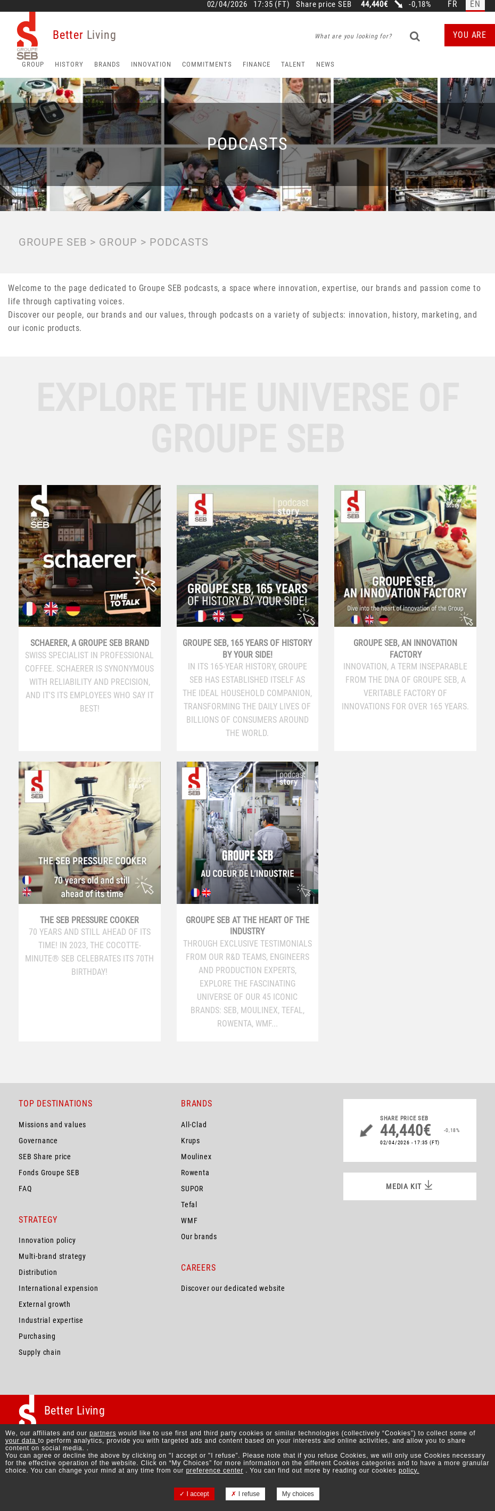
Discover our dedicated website (233, 1288)
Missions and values (52, 1124)
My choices (298, 1494)
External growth (45, 1304)
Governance (38, 1140)
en (475, 4)
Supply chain (40, 1352)
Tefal (189, 1204)
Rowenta (195, 1172)
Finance (256, 64)
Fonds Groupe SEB (49, 1172)
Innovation (151, 64)
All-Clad (194, 1124)
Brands (107, 64)
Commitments (207, 64)
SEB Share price (45, 1156)
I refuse (245, 1494)
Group (33, 64)
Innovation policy (47, 1240)
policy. (409, 1470)
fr (453, 4)
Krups (190, 1140)
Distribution (38, 1272)
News (325, 64)
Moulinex (196, 1156)
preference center (214, 1470)
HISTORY (69, 64)
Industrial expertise (51, 1320)
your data (21, 1440)
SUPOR (192, 1188)
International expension (58, 1288)
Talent (293, 64)
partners (102, 1433)
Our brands (199, 1236)
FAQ (25, 1188)
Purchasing (37, 1336)
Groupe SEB (53, 242)
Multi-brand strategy (52, 1256)
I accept (194, 1494)
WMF (189, 1220)
